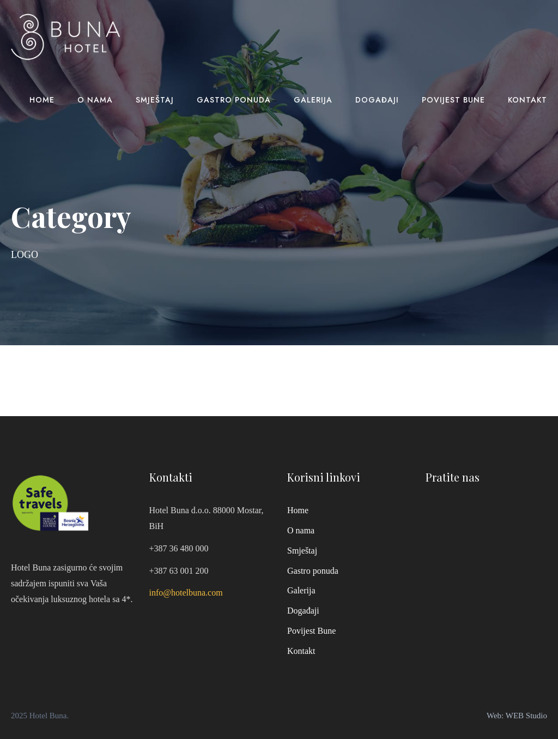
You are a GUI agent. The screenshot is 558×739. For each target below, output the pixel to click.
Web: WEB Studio (517, 715)
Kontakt (527, 99)
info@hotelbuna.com (186, 592)
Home (41, 99)
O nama (95, 99)
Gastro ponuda (234, 99)
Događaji (377, 99)
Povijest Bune (453, 99)
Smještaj (155, 99)
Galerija (313, 99)
